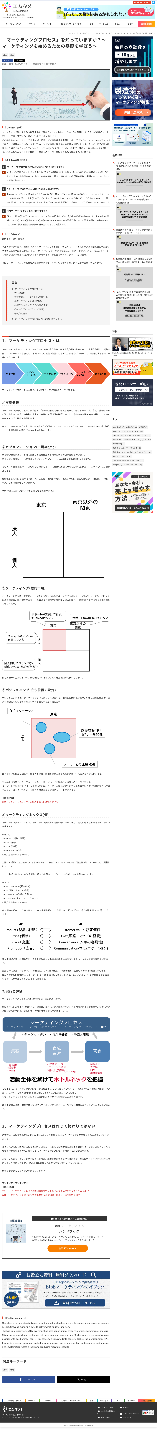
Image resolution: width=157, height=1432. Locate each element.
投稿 (86, 1381)
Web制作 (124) (131, 428)
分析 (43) (139, 461)
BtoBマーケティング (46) (122, 457)
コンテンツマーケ (70, 1404)
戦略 (12, 56)
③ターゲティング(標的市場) (28, 302)
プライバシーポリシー (130, 1417)
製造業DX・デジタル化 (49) (123, 453)
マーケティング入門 (13, 24)
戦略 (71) (116, 432)
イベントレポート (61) (133, 437)
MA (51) (148, 441)
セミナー (131, 24)
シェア (31, 1381)
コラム (117, 24)
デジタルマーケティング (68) (132, 432)
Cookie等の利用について (109, 1417)
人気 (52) (146, 437)
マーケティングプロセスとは (29, 290)
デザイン (31, 24)
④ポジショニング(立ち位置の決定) (31, 306)
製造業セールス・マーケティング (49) (127, 449)
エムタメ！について (143, 2)
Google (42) (117, 466)
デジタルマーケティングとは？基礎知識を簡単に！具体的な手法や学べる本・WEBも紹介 (45, 1192)
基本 (5, 56)
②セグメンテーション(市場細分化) (31, 298)
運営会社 (125, 1413)
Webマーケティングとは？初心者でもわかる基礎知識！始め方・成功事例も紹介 (41, 1196)
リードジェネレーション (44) (123, 461)
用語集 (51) (117, 441)
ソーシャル (103, 24)
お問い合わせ (104, 1421)
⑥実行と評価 (20, 314)
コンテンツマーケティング (70, 24)
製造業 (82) (143, 428)
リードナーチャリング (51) (133, 441)
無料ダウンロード (67, 1249)
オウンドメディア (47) (143, 453)
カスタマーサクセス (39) (133, 466)
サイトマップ (127, 1421)
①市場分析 (19, 294)
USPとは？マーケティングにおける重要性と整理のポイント (31, 803)
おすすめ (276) (118, 428)
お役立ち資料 (146, 24)
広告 (91, 24)
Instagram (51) (118, 445)
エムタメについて (106, 1413)
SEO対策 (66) (118, 437)
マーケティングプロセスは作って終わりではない (38, 320)
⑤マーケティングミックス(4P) (29, 310)
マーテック (47, 24)
